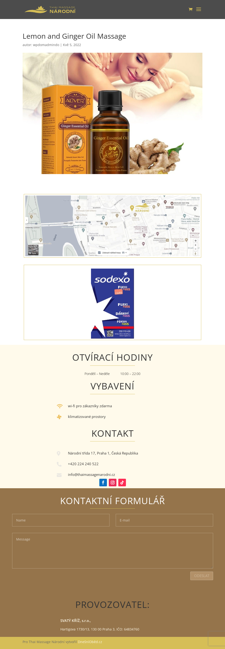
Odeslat (201, 575)
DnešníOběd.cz (90, 642)
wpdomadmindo (46, 45)
